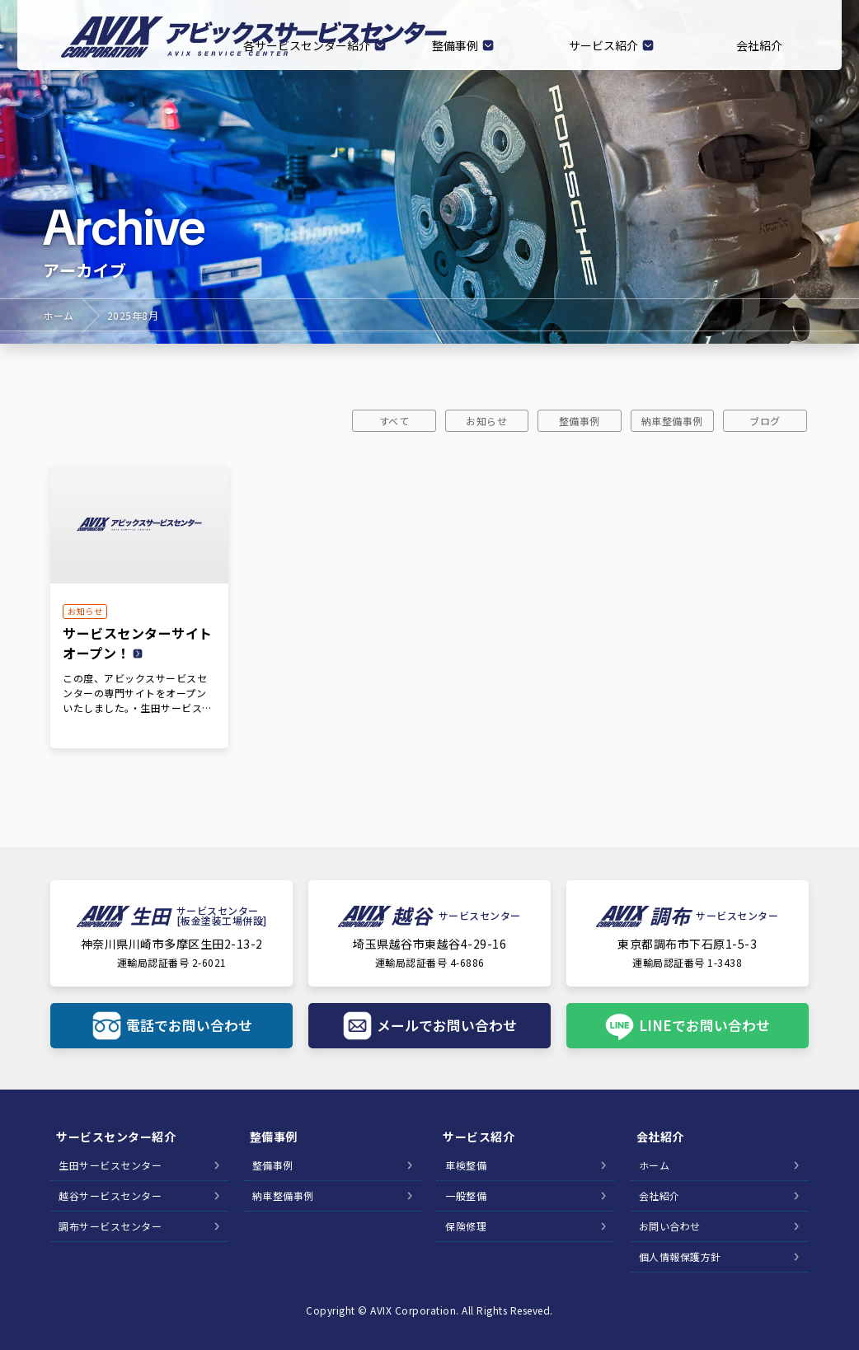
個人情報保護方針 (680, 1258)
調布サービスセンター (110, 1228)
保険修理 (465, 1228)
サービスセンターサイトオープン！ (138, 643)
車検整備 (465, 1167)
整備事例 (455, 45)
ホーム (58, 315)
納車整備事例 (672, 421)
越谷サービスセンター (110, 1197)
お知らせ (486, 421)
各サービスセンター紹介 (306, 45)
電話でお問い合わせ (189, 1025)
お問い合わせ (670, 1228)
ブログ (765, 421)
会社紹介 (759, 45)
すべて (394, 421)
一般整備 (465, 1197)
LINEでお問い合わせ (705, 1025)
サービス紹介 (603, 45)
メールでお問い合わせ (447, 1025)
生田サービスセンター (110, 1167)
